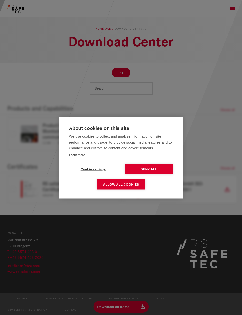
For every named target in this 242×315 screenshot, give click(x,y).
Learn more (77, 155)
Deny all (149, 169)
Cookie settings (93, 169)
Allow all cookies (121, 184)
